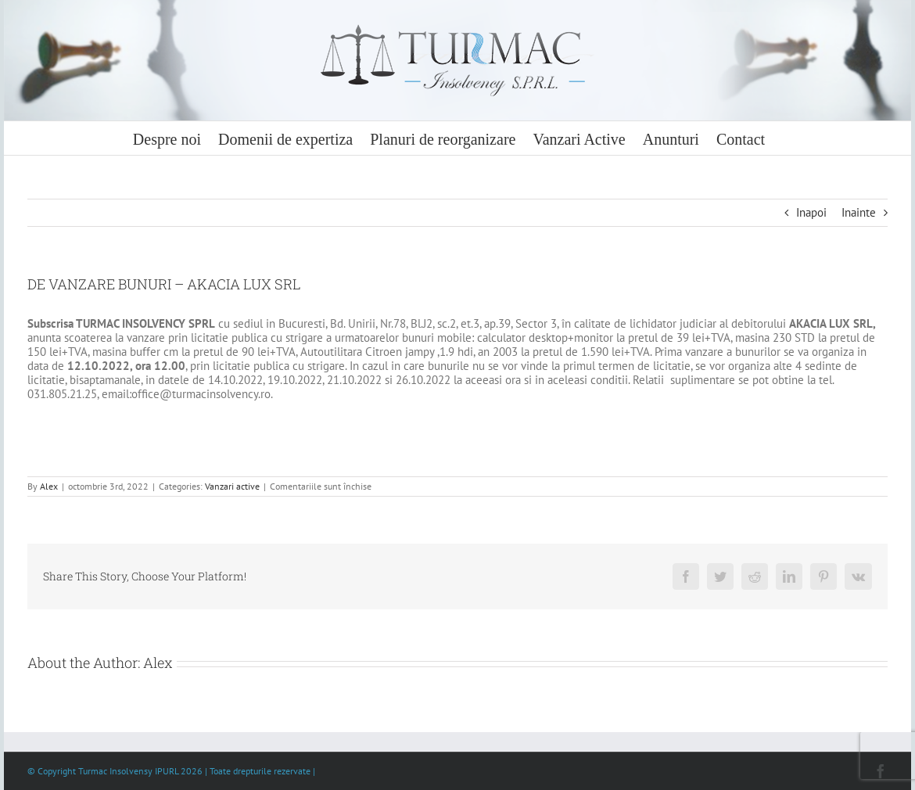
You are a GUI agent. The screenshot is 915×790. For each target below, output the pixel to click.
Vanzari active (232, 486)
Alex (49, 486)
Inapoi (811, 212)
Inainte (858, 212)
